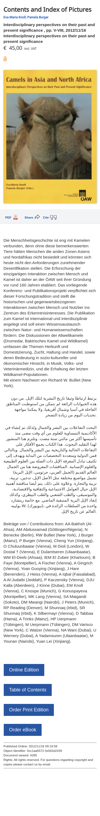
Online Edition (24, 670)
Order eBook (22, 729)
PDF (8, 217)
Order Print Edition (29, 709)
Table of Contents (27, 689)
